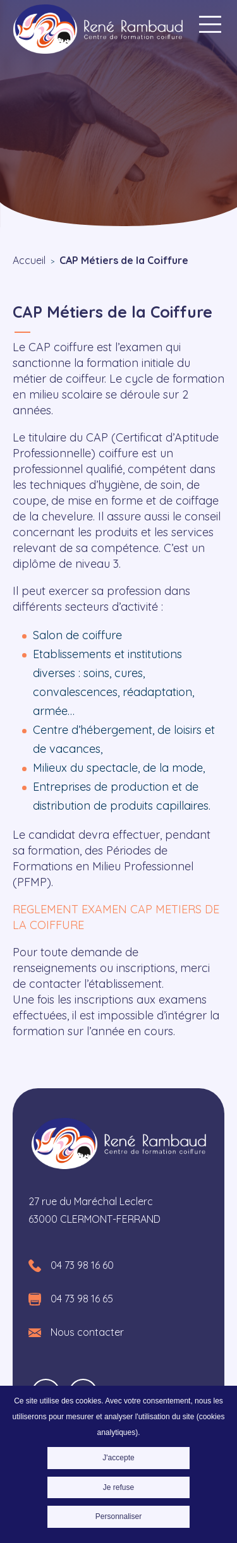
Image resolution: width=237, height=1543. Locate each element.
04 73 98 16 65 (82, 1298)
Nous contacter (87, 1332)
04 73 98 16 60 (82, 1265)
